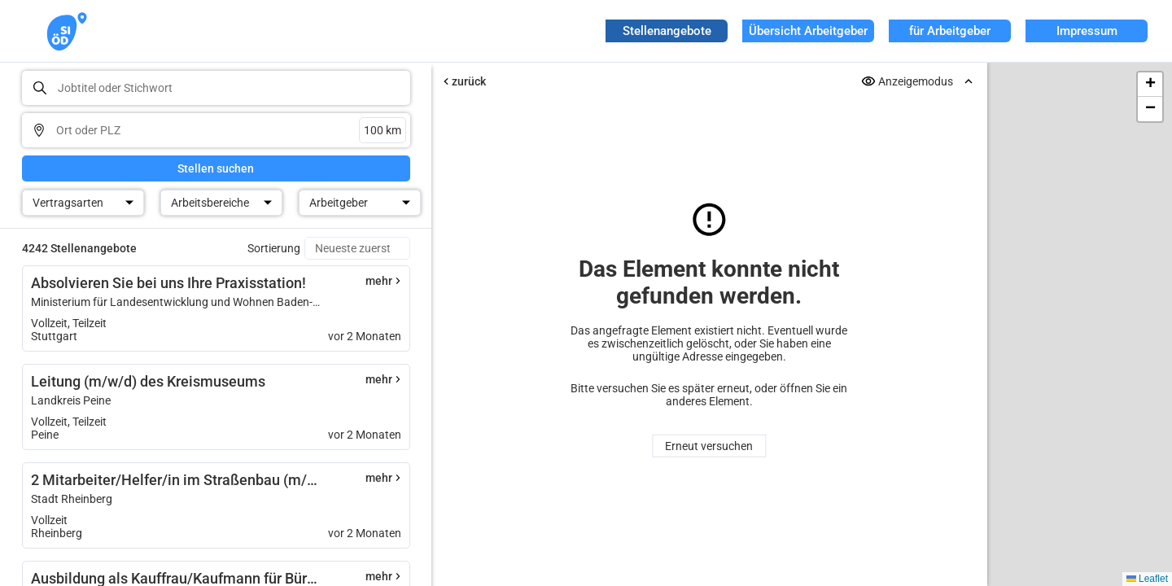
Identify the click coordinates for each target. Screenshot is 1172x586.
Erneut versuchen (709, 446)
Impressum (1086, 31)
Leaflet (1147, 578)
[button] (1150, 84)
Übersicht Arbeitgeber (808, 31)
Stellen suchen (215, 168)
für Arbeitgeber (950, 31)
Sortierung (273, 248)
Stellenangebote (667, 31)
